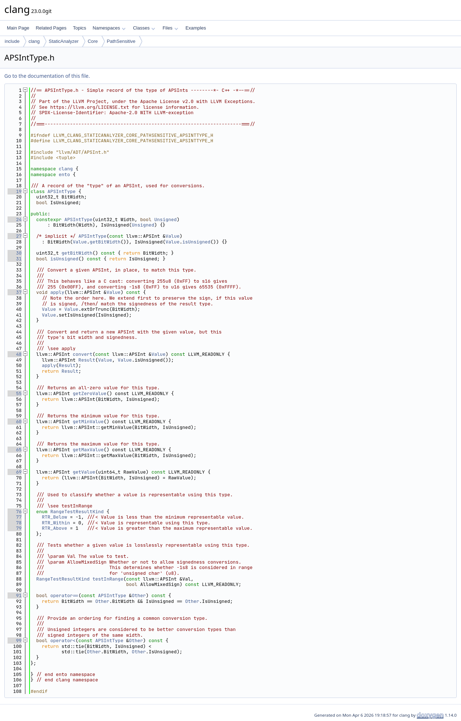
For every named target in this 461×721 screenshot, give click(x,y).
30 (15, 253)
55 (15, 393)
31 (15, 259)
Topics (79, 28)
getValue (84, 472)
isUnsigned (196, 242)
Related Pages (51, 28)
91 (15, 595)
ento (64, 174)
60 (15, 421)
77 (15, 517)
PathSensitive (121, 41)
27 (15, 236)
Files (170, 28)
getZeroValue (90, 393)
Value (172, 236)
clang (34, 41)
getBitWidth (105, 242)
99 (15, 640)
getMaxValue (88, 450)
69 (15, 472)
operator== (64, 595)
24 (15, 219)
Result (87, 360)
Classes (144, 28)
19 (15, 191)
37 (15, 292)
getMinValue (88, 421)
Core (93, 41)
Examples (195, 28)
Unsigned (165, 219)
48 (15, 354)
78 (15, 523)
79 (15, 528)
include (12, 41)
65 (15, 450)
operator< (63, 640)
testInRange (108, 579)
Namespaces (109, 28)
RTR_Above (54, 528)
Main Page (18, 28)
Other (139, 595)
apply (57, 292)
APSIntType (62, 191)
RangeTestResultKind (77, 512)
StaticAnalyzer (64, 41)
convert (83, 354)
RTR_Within (56, 523)
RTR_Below (54, 517)
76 (15, 512)
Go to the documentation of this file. (47, 75)
